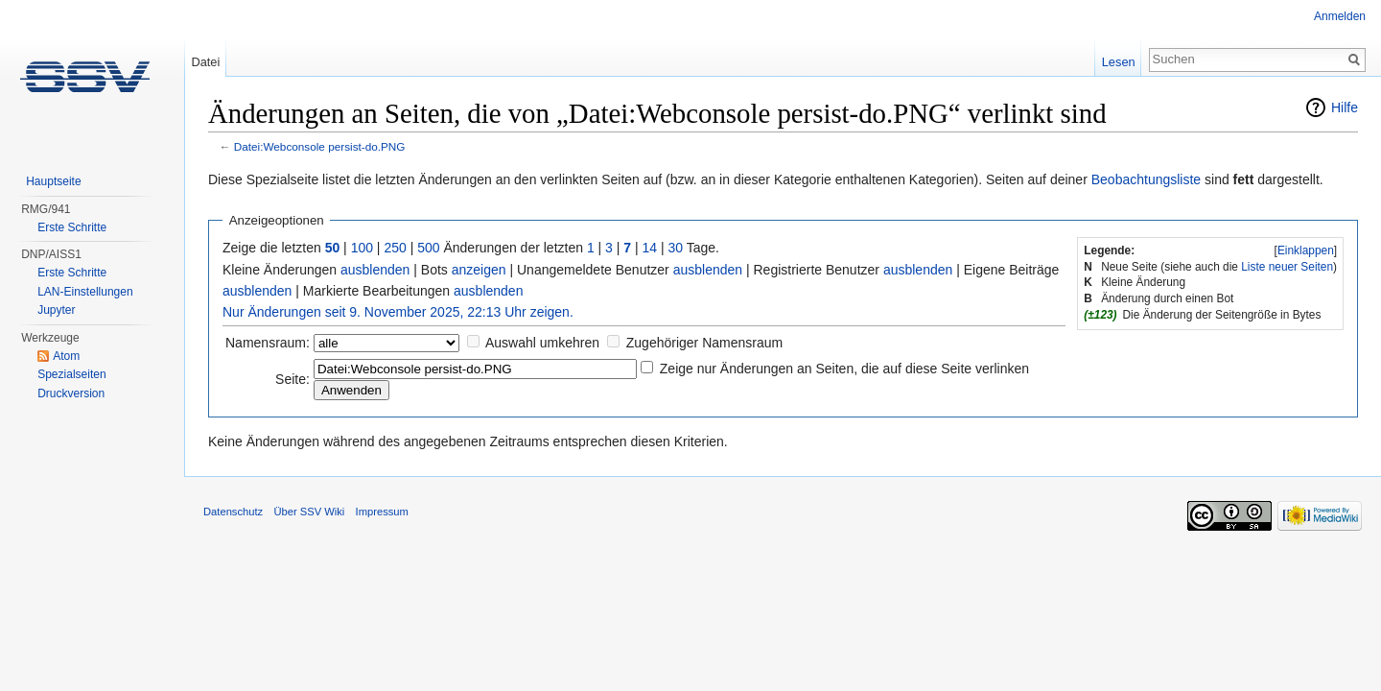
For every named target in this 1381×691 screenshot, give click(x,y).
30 (676, 247)
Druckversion (71, 393)
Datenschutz (233, 511)
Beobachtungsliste (1146, 179)
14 (650, 247)
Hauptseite (53, 181)
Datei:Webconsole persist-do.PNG (320, 146)
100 (362, 247)
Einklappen (1305, 250)
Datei (205, 62)
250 (395, 247)
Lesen (1118, 62)
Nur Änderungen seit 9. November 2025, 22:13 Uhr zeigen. (397, 312)
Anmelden (1340, 16)
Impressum (382, 511)
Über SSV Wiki (308, 511)
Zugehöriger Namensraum (704, 342)
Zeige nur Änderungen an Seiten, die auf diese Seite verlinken (844, 368)
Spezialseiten (71, 374)
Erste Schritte (71, 227)
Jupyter (56, 310)
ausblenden (375, 269)
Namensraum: (267, 342)
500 (428, 247)
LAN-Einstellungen (84, 291)
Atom (66, 356)
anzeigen (479, 269)
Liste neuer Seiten (1287, 267)
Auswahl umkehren (542, 342)
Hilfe (1344, 107)
